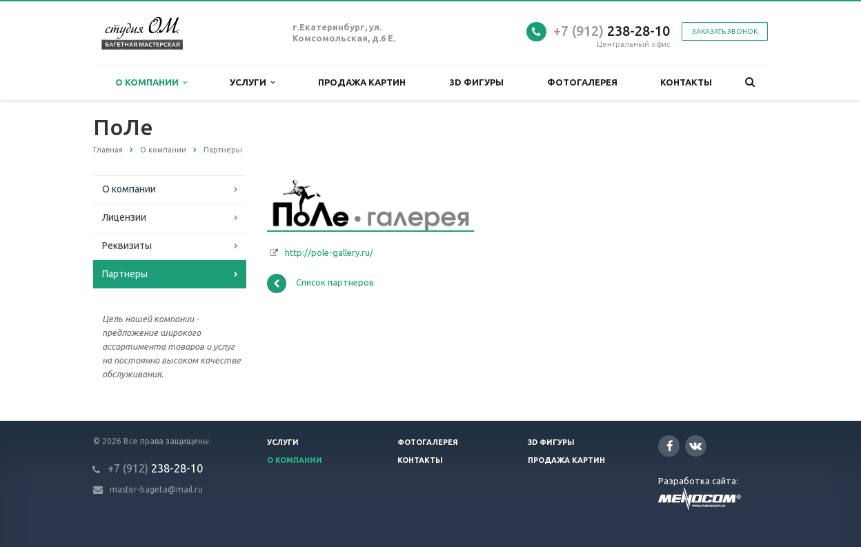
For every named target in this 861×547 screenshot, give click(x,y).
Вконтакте (695, 445)
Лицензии (124, 217)
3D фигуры (477, 82)
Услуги (252, 82)
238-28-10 (611, 31)
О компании (151, 82)
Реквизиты (127, 245)
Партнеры (125, 273)
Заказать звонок (725, 31)
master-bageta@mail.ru (156, 489)
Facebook (669, 446)
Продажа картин (362, 82)
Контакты (686, 82)
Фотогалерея (582, 82)
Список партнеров (320, 283)
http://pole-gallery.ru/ (329, 252)
